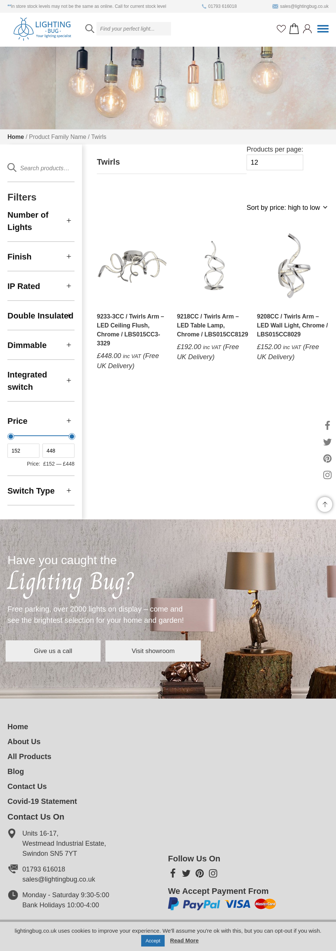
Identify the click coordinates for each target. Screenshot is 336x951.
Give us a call (63, 651)
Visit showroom (184, 651)
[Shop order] (284, 211)
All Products (29, 756)
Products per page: (275, 158)
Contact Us (27, 786)
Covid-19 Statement (42, 801)
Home (15, 137)
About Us (24, 741)
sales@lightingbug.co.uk (300, 6)
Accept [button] (153, 941)
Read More (184, 940)
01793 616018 (219, 6)
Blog (15, 771)
